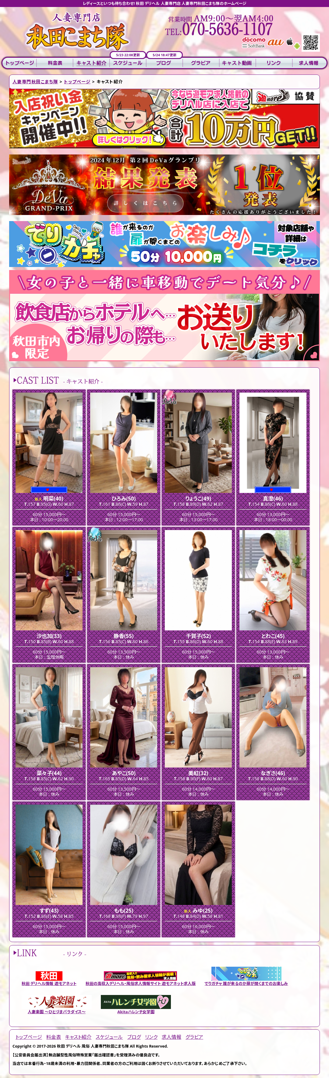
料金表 (55, 63)
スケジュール (128, 63)
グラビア (201, 63)
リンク (274, 63)
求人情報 (310, 63)
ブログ (164, 63)
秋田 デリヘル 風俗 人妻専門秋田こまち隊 (93, 1046)
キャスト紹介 (91, 63)
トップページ (18, 63)
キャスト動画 (237, 63)
